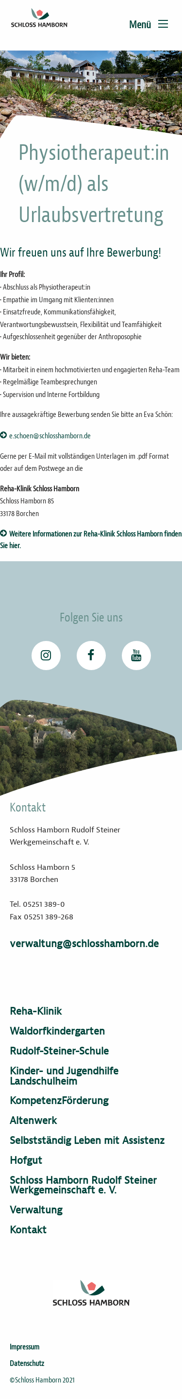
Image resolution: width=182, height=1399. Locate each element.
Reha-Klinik (36, 1011)
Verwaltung (36, 1210)
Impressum (24, 1347)
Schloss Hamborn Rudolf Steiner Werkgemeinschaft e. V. (83, 1185)
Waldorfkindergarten (57, 1031)
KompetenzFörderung (59, 1101)
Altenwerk (33, 1121)
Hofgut (26, 1161)
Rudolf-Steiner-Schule (59, 1051)
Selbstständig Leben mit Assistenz (87, 1141)
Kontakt (28, 1230)
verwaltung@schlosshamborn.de (84, 943)
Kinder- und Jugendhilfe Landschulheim (64, 1076)
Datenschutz (27, 1363)
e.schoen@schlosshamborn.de (50, 436)
